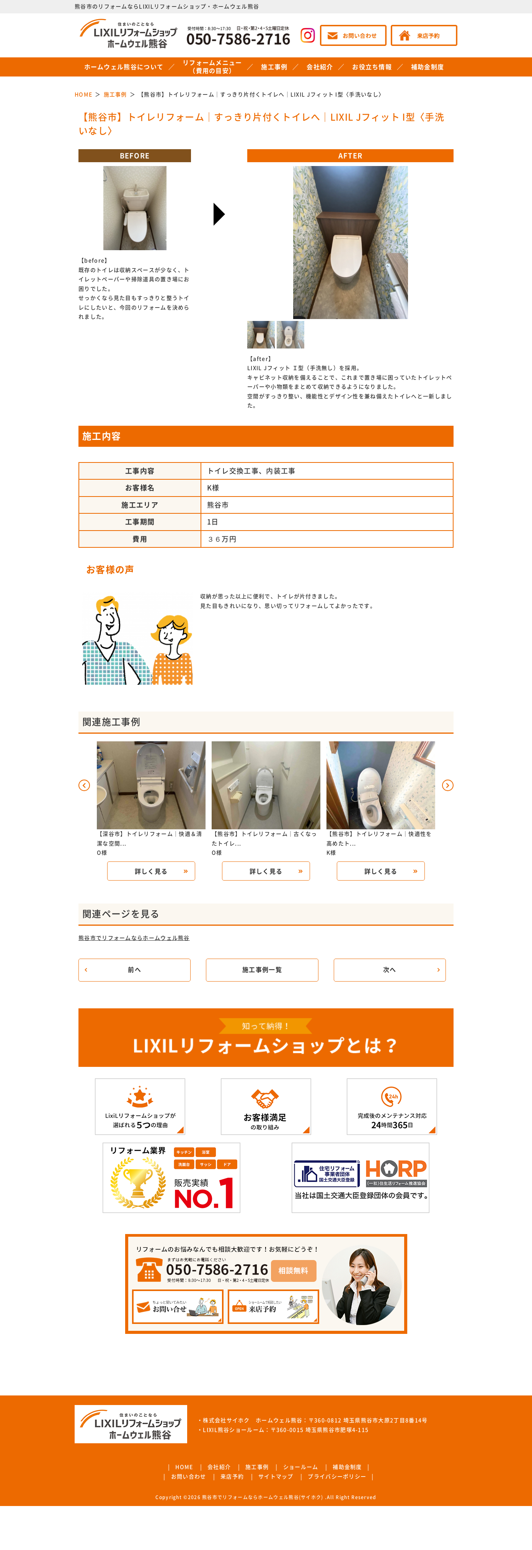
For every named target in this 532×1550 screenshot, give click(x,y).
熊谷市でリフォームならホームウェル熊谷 (134, 938)
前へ (134, 970)
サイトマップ (276, 1476)
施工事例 (274, 67)
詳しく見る (151, 871)
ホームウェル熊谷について (124, 67)
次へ (390, 970)
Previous (312, 232)
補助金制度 (427, 67)
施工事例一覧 (262, 970)
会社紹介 (320, 67)
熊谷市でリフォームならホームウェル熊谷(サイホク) (262, 1497)
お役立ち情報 (372, 67)
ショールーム (300, 1467)
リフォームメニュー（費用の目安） (212, 67)
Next (388, 232)
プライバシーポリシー (337, 1476)
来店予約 (232, 1476)
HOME (184, 1467)
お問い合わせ (188, 1476)
